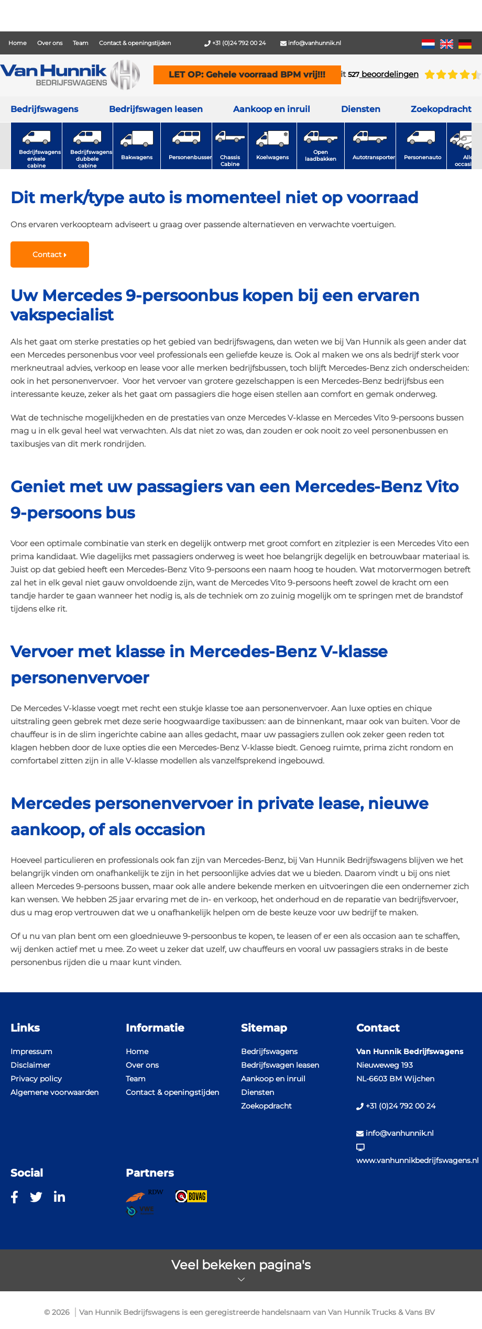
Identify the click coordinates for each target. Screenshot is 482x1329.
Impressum (31, 1051)
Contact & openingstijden (135, 43)
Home (17, 43)
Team (81, 43)
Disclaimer (30, 1065)
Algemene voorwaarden (54, 1092)
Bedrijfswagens (44, 109)
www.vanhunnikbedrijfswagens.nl (414, 1154)
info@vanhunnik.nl (310, 43)
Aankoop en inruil (271, 109)
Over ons (49, 43)
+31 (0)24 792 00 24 (235, 43)
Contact (49, 254)
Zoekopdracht (441, 109)
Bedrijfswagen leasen (156, 109)
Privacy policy (36, 1078)
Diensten (257, 1092)
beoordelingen (383, 74)
